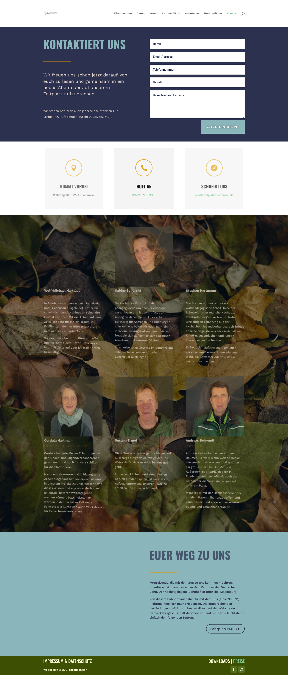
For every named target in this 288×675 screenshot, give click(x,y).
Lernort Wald (171, 13)
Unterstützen (213, 13)
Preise (239, 661)
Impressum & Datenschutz (67, 661)
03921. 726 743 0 (143, 195)
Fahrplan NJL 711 (225, 629)
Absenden (223, 126)
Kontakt (232, 13)
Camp (140, 13)
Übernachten (123, 13)
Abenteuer (192, 13)
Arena (153, 13)
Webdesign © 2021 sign (65, 669)
